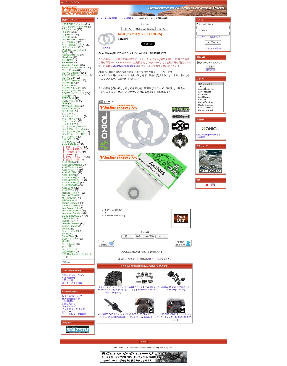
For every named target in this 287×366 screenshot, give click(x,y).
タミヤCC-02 (68, 141)
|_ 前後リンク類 (70, 159)
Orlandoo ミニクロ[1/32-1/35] (74, 51)
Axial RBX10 (68, 175)
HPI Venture (68, 200)
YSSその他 (67, 280)
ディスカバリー (70, 118)
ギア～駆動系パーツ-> (73, 44)
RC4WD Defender (71, 80)
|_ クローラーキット (73, 147)
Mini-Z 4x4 (67, 57)
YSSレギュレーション (73, 275)
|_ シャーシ (68, 154)
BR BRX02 (67, 62)
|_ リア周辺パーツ (71, 152)
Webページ (152, 259)
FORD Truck (68, 98)
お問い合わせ (68, 304)
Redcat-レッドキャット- (74, 67)
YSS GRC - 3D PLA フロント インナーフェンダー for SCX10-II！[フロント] (175, 317)
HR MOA (66, 233)
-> (70, 144)
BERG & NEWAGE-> (72, 216)
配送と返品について (72, 296)
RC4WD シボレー (71, 90)
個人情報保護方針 (71, 298)
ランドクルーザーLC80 (73, 134)
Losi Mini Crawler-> (71, 210)
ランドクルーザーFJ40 (73, 126)
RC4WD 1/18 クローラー (74, 75)
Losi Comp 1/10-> (71, 208)
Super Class (68, 236)
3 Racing (210, 86)
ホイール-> (67, 34)
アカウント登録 (213, 48)
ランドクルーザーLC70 (73, 131)
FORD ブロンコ (70, 101)
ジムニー (66, 113)
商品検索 (201, 57)
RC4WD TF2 (68, 83)
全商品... (66, 262)
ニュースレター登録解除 (74, 314)
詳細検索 (210, 70)
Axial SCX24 (68, 162)
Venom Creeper (70, 226)
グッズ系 (66, 246)
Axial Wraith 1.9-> (71, 167)
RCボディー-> (69, 29)
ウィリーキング (70, 231)
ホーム (64, 2)
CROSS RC (68, 218)
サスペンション (70, 47)
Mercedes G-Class (71, 106)
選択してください (210, 83)
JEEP (65, 103)
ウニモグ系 (67, 111)
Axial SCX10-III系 (71, 182)
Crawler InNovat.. (210, 110)
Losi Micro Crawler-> (72, 213)
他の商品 (200, 137)
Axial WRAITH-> (70, 170)
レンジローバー (70, 136)
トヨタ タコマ (69, 124)
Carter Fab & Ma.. (210, 102)
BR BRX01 (67, 60)
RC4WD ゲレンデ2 (71, 88)
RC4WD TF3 (68, 85)
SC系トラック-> (70, 239)
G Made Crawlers (71, 223)
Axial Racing (210, 97)
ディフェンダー (70, 121)
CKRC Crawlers (210, 107)
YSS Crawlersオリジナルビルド (77, 255)
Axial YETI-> (68, 190)
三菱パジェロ (68, 139)
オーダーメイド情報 (72, 283)
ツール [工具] (68, 244)
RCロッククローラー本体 (75, 26)
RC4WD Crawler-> (71, 73)
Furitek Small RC (70, 55)
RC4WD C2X (68, 78)
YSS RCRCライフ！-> (73, 24)
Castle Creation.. (210, 105)
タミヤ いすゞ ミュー (72, 116)
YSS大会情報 (68, 277)
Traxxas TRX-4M (70, 195)
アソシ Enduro (69, 70)
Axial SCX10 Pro (70, 185)
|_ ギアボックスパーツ (74, 157)
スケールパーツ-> (71, 39)
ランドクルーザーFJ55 (73, 129)
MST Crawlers (69, 198)
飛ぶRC (66, 241)
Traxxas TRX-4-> (70, 193)
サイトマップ (68, 306)
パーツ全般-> (68, 42)
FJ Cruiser (67, 96)
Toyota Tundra (69, 108)
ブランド (201, 78)
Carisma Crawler (70, 205)
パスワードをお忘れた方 (208, 36)
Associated (210, 94)
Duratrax (66, 228)
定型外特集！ (68, 251)
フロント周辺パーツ (128, 18)
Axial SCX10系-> (70, 177)
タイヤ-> (66, 32)
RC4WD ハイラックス (73, 93)
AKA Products (210, 92)
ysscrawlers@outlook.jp (126, 65)
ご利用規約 (67, 301)
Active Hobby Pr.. (210, 89)
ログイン (75, 2)
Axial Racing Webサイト (208, 134)
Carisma (210, 99)
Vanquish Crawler (71, 65)
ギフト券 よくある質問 (73, 309)
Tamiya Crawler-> (71, 203)
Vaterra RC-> (68, 221)
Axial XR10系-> (70, 172)
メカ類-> (66, 37)
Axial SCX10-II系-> (71, 180)
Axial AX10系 (111, 18)
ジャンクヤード (70, 249)
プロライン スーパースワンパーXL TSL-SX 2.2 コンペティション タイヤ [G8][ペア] (113, 290)
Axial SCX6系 (69, 188)
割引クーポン (68, 311)
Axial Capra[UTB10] (72, 164)
